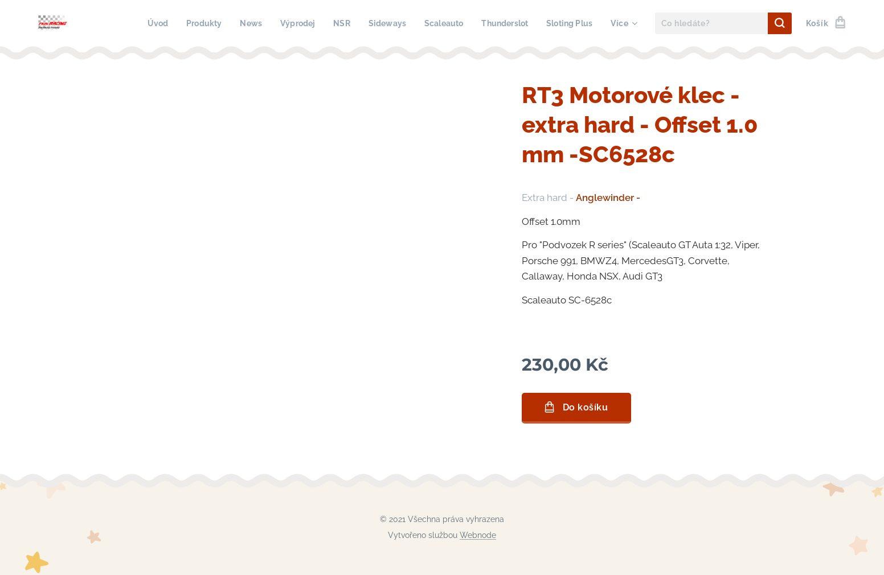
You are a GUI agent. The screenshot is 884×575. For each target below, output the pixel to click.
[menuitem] (141, 23)
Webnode (478, 535)
